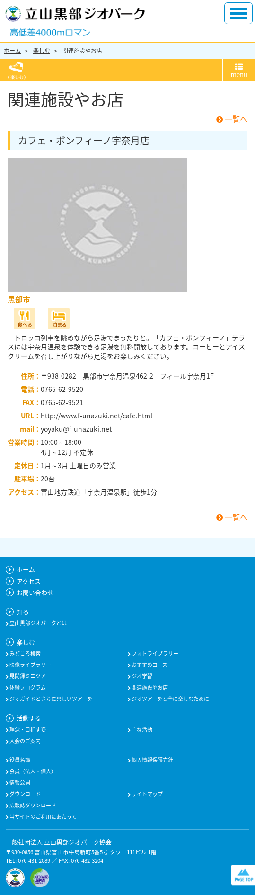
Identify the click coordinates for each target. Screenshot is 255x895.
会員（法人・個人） (32, 771)
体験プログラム (27, 687)
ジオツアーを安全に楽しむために (170, 699)
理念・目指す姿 (27, 730)
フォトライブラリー (154, 653)
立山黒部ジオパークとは (38, 623)
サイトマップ (147, 794)
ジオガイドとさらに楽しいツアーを (50, 699)
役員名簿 (19, 760)
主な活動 (141, 730)
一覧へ (231, 118)
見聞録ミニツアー (30, 676)
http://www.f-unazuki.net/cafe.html (96, 415)
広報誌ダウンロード (32, 805)
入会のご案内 (25, 741)
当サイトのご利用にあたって (43, 817)
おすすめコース (149, 665)
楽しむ (41, 50)
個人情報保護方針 (152, 760)
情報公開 (19, 783)
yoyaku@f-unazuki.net (76, 429)
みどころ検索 (25, 653)
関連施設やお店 (82, 50)
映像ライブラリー (30, 665)
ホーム (12, 50)
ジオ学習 (141, 676)
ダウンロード (25, 794)
